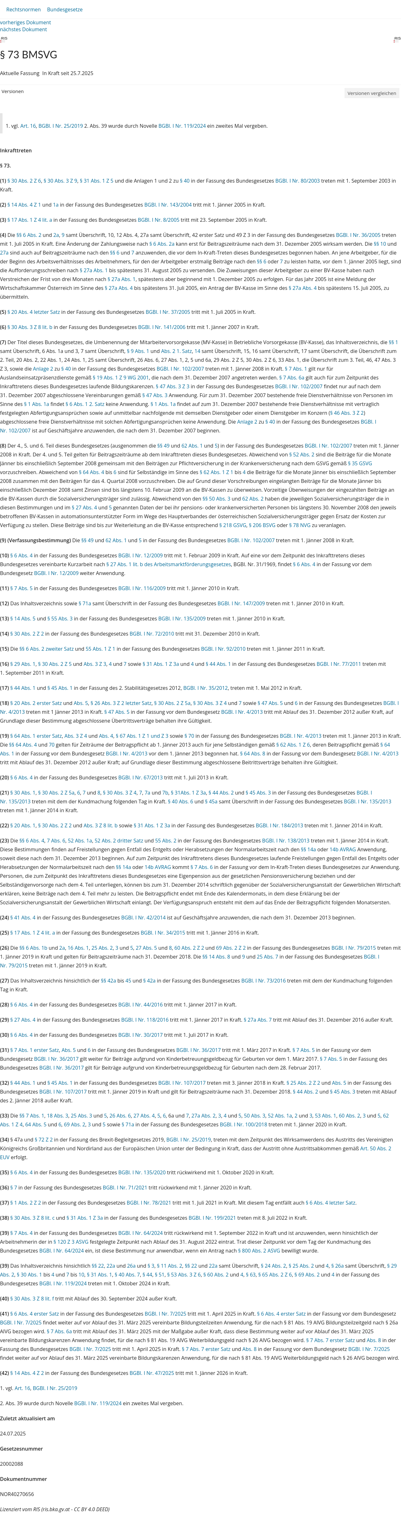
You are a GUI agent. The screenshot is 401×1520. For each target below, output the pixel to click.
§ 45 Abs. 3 (258, 792)
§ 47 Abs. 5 (270, 703)
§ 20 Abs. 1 (23, 825)
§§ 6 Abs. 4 (31, 840)
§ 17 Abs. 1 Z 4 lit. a (29, 219)
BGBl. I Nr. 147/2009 (241, 603)
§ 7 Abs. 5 (21, 588)
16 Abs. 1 (78, 947)
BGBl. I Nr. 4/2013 (242, 711)
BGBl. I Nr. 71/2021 (125, 1187)
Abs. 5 (81, 703)
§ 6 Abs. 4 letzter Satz (330, 1202)
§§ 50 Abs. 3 (216, 498)
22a (111, 1265)
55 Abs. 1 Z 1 (100, 648)
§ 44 (147, 1274)
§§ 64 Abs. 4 (23, 744)
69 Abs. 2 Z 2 (231, 947)
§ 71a (85, 603)
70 (52, 744)
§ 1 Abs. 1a (36, 404)
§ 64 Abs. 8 (252, 753)
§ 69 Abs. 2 (307, 1274)
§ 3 (151, 1265)
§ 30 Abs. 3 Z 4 (210, 703)
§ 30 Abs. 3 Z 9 (60, 180)
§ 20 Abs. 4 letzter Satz (33, 311)
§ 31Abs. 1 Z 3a (188, 792)
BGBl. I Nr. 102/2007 (180, 368)
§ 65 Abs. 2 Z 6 (275, 1274)
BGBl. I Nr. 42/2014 (143, 917)
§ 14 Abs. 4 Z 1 (24, 204)
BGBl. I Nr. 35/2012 (205, 687)
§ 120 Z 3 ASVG (71, 1241)
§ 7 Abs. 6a (291, 377)
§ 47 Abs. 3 (155, 395)
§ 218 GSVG (232, 525)
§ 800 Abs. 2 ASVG (259, 1250)
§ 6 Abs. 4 (21, 555)
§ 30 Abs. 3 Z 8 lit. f (32, 1298)
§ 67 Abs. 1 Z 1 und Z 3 (142, 735)
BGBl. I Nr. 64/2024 (140, 1232)
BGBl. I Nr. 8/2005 (159, 219)
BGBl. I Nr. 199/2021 (212, 1217)
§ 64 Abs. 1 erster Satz (36, 735)
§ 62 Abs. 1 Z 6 (293, 744)
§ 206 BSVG (262, 525)
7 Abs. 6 (56, 840)
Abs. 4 (106, 735)
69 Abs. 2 (75, 1124)
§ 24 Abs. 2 (273, 1265)
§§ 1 (393, 342)
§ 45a (211, 801)
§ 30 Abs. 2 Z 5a (172, 703)
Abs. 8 (374, 1340)
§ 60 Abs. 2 (215, 1274)
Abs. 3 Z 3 (95, 663)
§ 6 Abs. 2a (161, 243)
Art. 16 (28, 125)
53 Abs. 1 (325, 1115)
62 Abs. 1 (192, 445)
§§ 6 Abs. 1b (33, 947)
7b (165, 792)
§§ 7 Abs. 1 (31, 1115)
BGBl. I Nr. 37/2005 (168, 311)
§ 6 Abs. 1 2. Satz (85, 404)
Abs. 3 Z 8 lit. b (101, 825)
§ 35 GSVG (360, 463)
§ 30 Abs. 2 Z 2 (27, 633)
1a (56, 204)
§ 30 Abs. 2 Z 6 (24, 180)
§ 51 (160, 1274)
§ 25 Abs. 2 (301, 1265)
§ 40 (185, 180)
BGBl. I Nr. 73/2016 (263, 980)
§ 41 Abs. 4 (23, 917)
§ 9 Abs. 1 (138, 351)
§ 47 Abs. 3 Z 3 (172, 386)
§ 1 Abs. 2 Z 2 (25, 1202)
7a (147, 792)
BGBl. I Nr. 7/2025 (165, 1313)
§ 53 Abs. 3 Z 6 (184, 1274)
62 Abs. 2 (253, 498)
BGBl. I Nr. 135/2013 (367, 801)
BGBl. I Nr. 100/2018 (243, 1124)
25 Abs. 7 (267, 956)
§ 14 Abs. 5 (23, 618)
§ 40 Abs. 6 (180, 801)
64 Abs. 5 (36, 1124)
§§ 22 (98, 1265)
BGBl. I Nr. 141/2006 (162, 327)
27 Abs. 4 (144, 1115)
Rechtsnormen (23, 9)
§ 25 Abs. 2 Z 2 (303, 1082)
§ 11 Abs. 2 (169, 1265)
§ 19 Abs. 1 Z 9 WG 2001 (121, 377)
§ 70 (189, 735)
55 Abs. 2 (166, 840)
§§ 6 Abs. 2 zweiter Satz (46, 648)
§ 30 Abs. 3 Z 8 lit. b (29, 327)
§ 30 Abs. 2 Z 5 (55, 663)
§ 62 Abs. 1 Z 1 (216, 472)
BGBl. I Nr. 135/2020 (142, 1172)
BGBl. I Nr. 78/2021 (149, 1202)
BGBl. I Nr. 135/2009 (182, 618)
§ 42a (149, 980)
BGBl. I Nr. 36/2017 (198, 1050)
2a (56, 235)
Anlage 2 (43, 368)
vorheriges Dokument (25, 22)
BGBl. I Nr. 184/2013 (279, 825)
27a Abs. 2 (203, 1115)
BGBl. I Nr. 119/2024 (182, 125)
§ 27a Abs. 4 (119, 288)
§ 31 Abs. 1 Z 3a (161, 663)
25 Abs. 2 (102, 947)
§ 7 (13, 1187)
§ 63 (251, 1274)
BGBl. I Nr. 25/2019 (60, 125)
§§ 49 (163, 445)
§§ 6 (115, 252)
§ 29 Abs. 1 (23, 663)
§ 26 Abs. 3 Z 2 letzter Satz (121, 703)
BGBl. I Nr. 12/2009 (140, 555)
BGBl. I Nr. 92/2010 (223, 648)
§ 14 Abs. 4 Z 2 (27, 1373)
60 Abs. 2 (349, 1115)
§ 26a (337, 1265)
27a (4, 252)
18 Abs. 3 (57, 1115)
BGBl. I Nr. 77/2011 (339, 663)
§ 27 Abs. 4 (84, 507)
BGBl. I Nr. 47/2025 (152, 1373)
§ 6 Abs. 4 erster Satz (34, 1313)
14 (197, 351)
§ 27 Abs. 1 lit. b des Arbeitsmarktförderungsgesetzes (168, 564)
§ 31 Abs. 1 (99, 1274)
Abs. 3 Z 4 (75, 735)
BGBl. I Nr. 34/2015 (163, 932)
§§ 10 (380, 243)
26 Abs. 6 (120, 1115)
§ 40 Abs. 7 (127, 1274)
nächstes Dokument (23, 29)
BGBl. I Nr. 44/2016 (140, 1004)
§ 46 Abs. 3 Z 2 (346, 412)
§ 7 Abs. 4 (21, 1232)
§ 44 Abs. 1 (218, 663)
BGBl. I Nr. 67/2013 (140, 777)
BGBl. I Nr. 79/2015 (353, 947)
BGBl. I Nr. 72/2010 (152, 633)
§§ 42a (108, 980)
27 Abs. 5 (146, 947)
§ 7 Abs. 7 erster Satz (330, 1340)
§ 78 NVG (299, 525)
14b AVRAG (343, 849)
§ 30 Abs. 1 (23, 792)
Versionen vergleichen (372, 93)
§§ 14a (308, 849)
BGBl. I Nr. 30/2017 (140, 1034)
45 (128, 980)
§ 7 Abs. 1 (296, 368)
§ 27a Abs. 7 (258, 1019)
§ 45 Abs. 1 (60, 687)
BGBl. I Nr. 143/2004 (168, 204)
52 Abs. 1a (80, 840)
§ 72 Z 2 (44, 1139)
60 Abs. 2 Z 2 (189, 947)
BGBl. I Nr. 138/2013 (286, 840)
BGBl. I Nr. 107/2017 (182, 1082)
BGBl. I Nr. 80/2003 (297, 180)
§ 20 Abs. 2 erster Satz (36, 703)
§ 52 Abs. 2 (302, 454)
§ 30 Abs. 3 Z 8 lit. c (32, 1217)
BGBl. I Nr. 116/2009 (142, 588)
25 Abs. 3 (81, 1115)
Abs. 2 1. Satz (176, 351)
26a (131, 1265)
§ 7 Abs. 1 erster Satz (34, 1050)
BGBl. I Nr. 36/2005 (358, 235)
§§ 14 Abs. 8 (216, 956)
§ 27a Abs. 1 (94, 270)
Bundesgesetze (65, 9)
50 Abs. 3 (254, 1115)
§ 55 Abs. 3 (60, 618)
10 (81, 1274)
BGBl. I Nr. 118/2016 (144, 1019)
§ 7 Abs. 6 (202, 867)
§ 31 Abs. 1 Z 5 (96, 180)
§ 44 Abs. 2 (221, 792)
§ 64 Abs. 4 (91, 472)
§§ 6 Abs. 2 (28, 235)
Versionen (13, 91)
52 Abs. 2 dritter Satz (119, 840)
